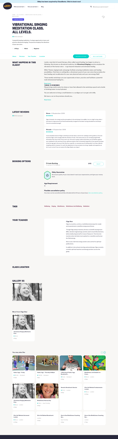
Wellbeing (47, 206)
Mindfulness (60, 206)
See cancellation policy (95, 193)
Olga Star (69, 221)
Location (42, 56)
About (14, 56)
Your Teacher (32, 56)
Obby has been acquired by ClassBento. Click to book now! (59, 1)
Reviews (22, 56)
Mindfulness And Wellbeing (74, 206)
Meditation (86, 206)
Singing (53, 206)
